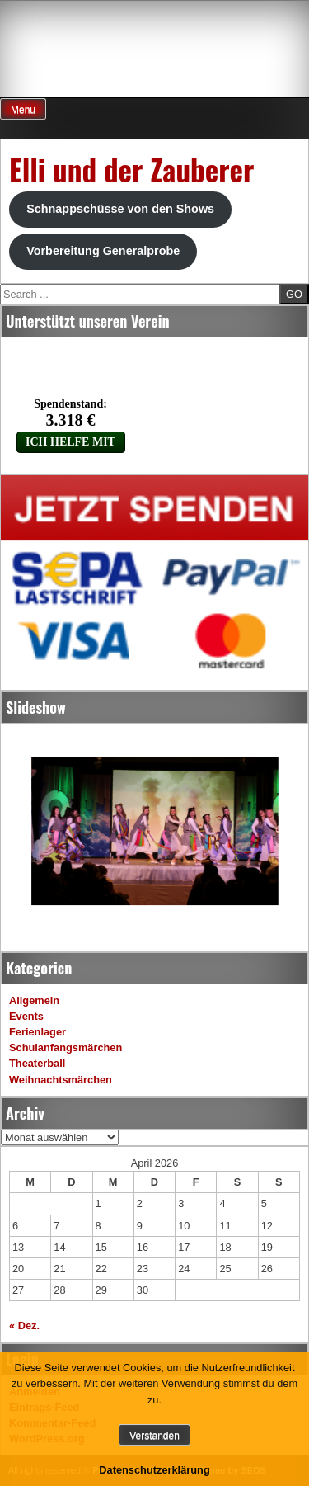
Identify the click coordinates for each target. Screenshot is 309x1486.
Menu (23, 110)
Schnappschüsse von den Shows (120, 208)
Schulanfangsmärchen (65, 1047)
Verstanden (154, 1435)
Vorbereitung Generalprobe (103, 250)
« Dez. (24, 1325)
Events (26, 1016)
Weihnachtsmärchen (60, 1079)
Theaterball (37, 1063)
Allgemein (34, 1000)
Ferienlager (37, 1032)
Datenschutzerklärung (154, 1470)
